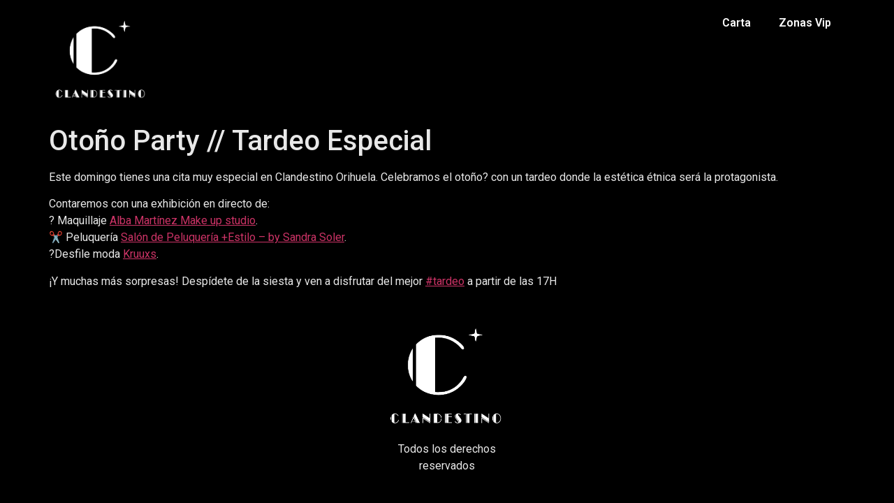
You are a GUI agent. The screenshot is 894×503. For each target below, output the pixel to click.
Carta (736, 22)
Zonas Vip (805, 22)
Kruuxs (139, 254)
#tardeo (444, 281)
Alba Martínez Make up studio (183, 220)
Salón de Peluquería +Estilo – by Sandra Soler (232, 237)
